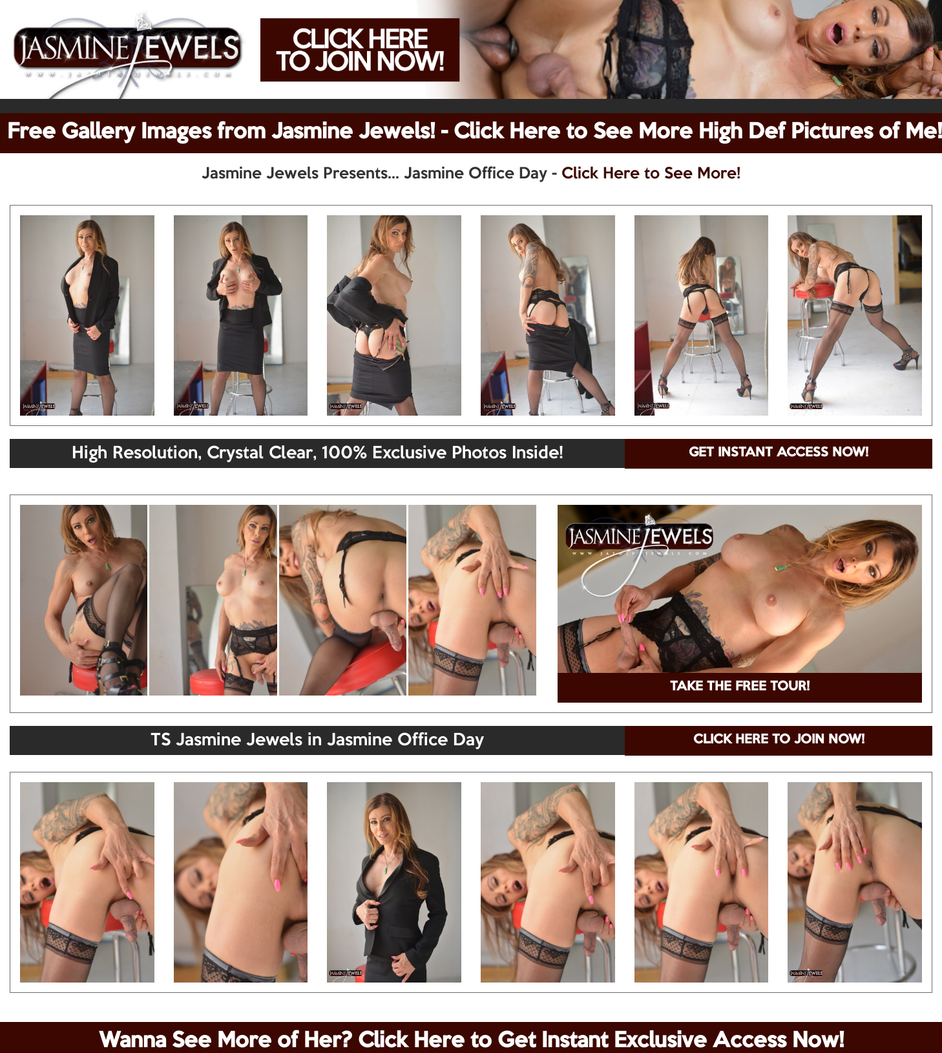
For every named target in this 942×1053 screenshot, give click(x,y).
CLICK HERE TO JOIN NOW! (778, 740)
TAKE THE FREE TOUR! (740, 687)
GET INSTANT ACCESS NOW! (778, 453)
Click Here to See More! (650, 174)
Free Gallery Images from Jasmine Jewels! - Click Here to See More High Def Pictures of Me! (474, 132)
